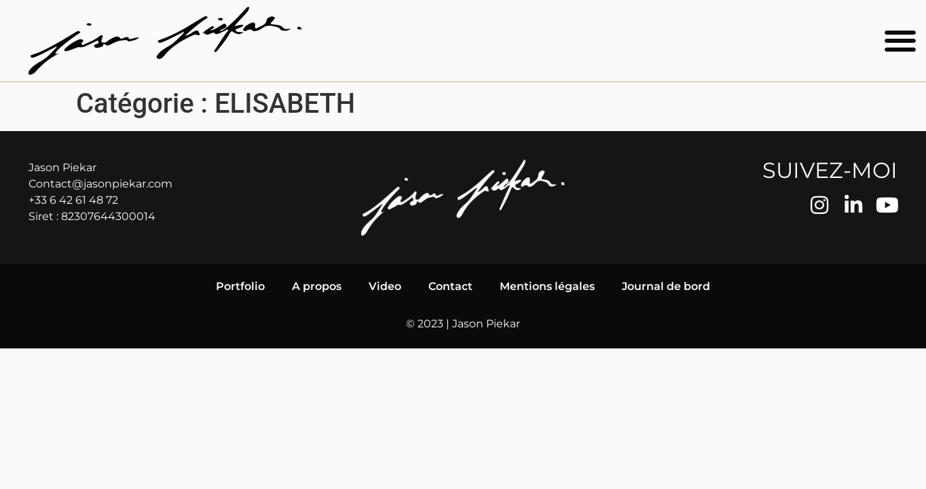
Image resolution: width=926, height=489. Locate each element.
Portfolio (240, 286)
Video (385, 286)
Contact (450, 286)
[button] (900, 41)
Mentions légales (547, 286)
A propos (316, 286)
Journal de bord (666, 286)
